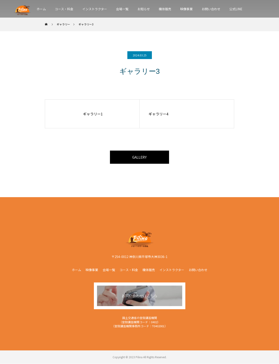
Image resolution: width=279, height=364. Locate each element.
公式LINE (235, 9)
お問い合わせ (211, 9)
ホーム (41, 9)
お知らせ (143, 9)
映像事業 (186, 9)
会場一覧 (122, 9)
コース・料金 (64, 9)
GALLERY (139, 157)
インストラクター (94, 9)
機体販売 (165, 9)
